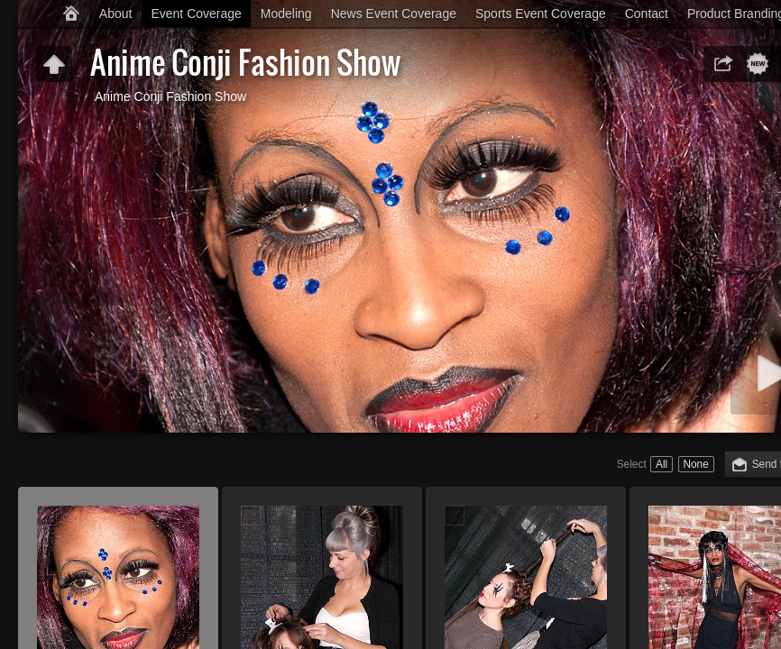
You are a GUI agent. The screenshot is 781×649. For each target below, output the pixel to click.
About (116, 13)
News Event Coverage (393, 13)
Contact (646, 13)
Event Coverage (196, 13)
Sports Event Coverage (540, 13)
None (695, 464)
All (661, 464)
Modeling (286, 13)
